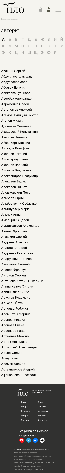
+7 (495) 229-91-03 (34, 431)
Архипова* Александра (19, 347)
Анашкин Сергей (14, 237)
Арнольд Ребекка (14, 308)
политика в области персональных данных (32, 456)
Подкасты (25, 420)
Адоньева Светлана (16, 126)
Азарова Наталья (14, 137)
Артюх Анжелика (14, 342)
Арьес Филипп (12, 353)
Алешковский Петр (15, 192)
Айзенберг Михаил (15, 143)
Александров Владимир (19, 176)
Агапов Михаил (12, 120)
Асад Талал (10, 358)
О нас (40, 402)
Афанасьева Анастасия (19, 375)
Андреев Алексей (14, 242)
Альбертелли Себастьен (19, 203)
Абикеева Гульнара (15, 93)
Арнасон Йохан (12, 303)
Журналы (25, 411)
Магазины (43, 411)
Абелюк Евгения (13, 87)
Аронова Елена (12, 325)
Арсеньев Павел (13, 331)
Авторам (24, 416)
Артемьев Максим (15, 336)
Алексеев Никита (14, 187)
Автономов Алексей (16, 109)
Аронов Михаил (13, 319)
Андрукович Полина (16, 259)
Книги (23, 402)
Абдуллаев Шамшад (16, 76)
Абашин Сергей (13, 71)
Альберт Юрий (12, 198)
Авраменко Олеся (15, 104)
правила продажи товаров (25, 453)
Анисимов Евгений (15, 264)
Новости (42, 416)
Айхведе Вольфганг (16, 148)
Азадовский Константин (19, 131)
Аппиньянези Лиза (15, 292)
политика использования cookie (28, 460)
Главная (5, 19)
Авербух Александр (16, 98)
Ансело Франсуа (14, 270)
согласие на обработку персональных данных (34, 463)
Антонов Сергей (13, 275)
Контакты (42, 420)
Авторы (14, 19)
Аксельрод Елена (14, 159)
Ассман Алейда (13, 364)
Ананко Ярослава (14, 231)
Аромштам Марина (15, 314)
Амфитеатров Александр (20, 225)
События (42, 406)
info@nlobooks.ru (28, 435)
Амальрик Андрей (15, 220)
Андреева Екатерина (17, 253)
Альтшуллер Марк (15, 209)
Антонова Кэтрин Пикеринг (22, 281)
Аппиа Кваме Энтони (17, 286)
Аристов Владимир (15, 297)
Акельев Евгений (14, 154)
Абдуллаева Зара (14, 82)
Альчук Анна (11, 214)
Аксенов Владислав (16, 170)
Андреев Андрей (14, 248)
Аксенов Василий (14, 165)
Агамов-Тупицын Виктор (19, 115)
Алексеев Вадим (14, 181)
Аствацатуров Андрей (18, 369)
